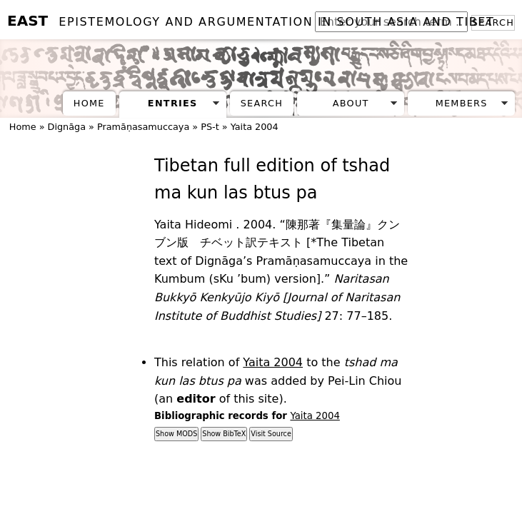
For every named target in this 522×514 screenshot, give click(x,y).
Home (89, 103)
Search (262, 103)
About (351, 103)
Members (462, 103)
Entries (173, 103)
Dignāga (67, 126)
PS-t (210, 126)
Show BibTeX (224, 434)
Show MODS (176, 434)
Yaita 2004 (254, 126)
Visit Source (271, 434)
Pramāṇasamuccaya (143, 126)
